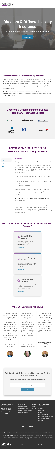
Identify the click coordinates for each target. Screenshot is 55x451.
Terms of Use (31, 446)
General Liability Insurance (24, 408)
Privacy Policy (39, 446)
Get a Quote (41, 422)
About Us (35, 406)
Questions (6, 169)
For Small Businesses (23, 406)
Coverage (6, 163)
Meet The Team (35, 409)
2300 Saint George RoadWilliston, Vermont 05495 (7, 409)
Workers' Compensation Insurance (23, 413)
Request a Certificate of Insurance (44, 417)
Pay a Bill (41, 412)
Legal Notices (46, 446)
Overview (6, 160)
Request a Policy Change (44, 420)
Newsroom (35, 414)
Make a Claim (42, 410)
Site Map (52, 446)
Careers (34, 412)
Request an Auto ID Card (44, 414)
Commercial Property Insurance (25, 410)
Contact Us (41, 408)
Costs (6, 166)
